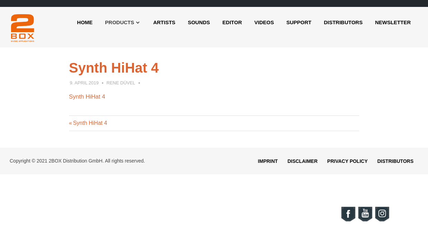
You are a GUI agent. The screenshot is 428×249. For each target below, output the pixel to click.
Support (299, 22)
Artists (164, 22)
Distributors (343, 22)
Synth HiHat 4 (87, 96)
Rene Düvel (120, 82)
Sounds (199, 22)
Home (85, 22)
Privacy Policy (347, 161)
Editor (232, 22)
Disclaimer (302, 161)
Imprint (268, 161)
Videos (264, 22)
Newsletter (393, 22)
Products (119, 22)
